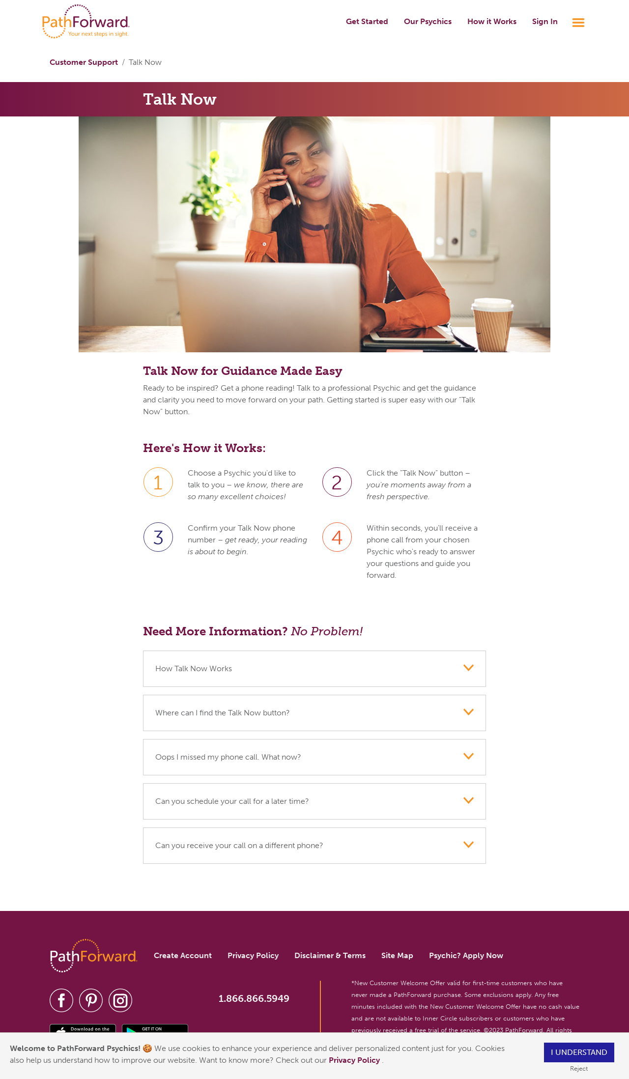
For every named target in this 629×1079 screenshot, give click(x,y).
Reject (579, 1068)
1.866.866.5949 (254, 998)
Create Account (183, 955)
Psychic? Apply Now (466, 955)
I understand (579, 1052)
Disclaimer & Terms (330, 955)
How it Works (491, 21)
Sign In (545, 21)
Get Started (367, 21)
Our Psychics (428, 21)
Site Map (397, 955)
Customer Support (84, 62)
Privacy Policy (355, 1060)
